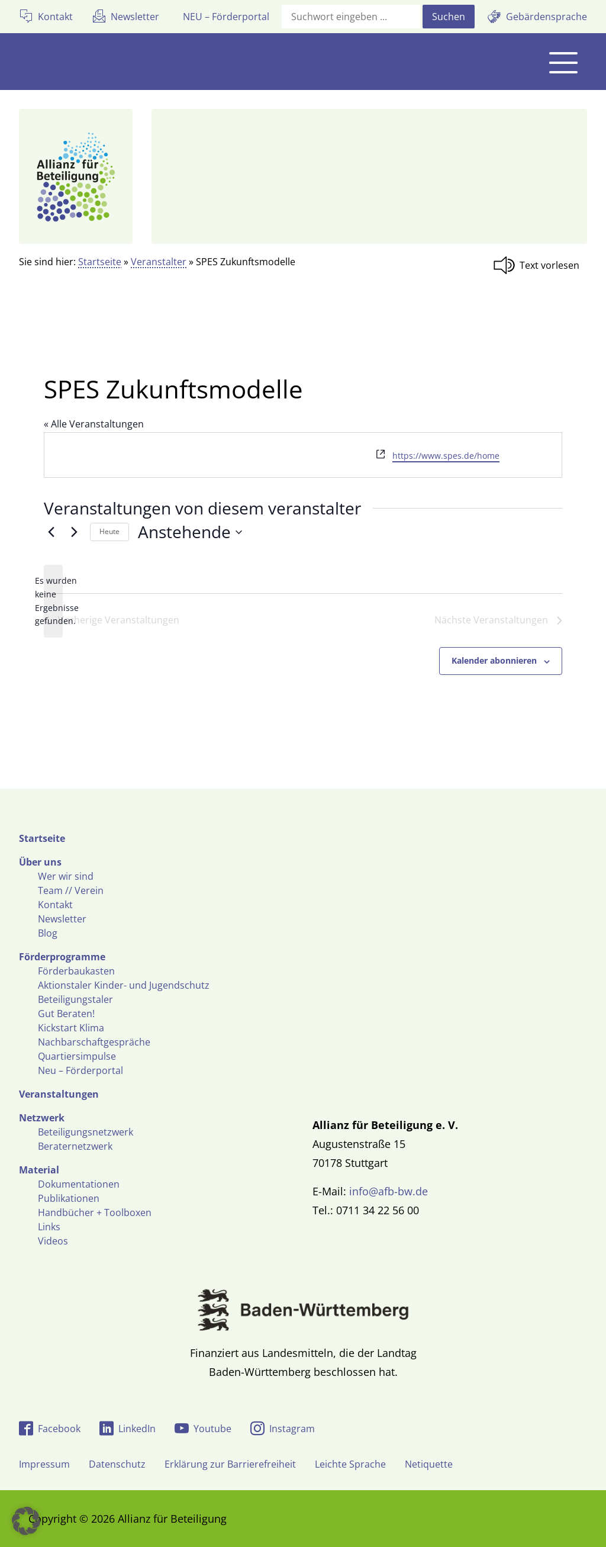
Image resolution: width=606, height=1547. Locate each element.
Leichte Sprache (350, 1464)
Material (39, 1169)
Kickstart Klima (71, 1027)
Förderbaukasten (76, 970)
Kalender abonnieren (494, 660)
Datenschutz (117, 1464)
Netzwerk (42, 1117)
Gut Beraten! (66, 1013)
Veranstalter (158, 261)
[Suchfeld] (351, 16)
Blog (47, 933)
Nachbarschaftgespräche (94, 1042)
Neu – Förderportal (80, 1070)
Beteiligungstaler (75, 999)
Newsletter (62, 918)
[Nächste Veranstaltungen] (74, 532)
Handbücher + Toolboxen (95, 1212)
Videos (53, 1240)
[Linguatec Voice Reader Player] (539, 265)
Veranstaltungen (59, 1094)
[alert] (53, 601)
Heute (109, 531)
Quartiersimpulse (77, 1056)
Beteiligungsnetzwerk (85, 1131)
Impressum (44, 1464)
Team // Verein (71, 890)
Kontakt (55, 904)
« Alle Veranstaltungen (94, 423)
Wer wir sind (66, 876)
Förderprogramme (62, 956)
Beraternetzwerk (75, 1146)
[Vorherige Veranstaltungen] (51, 532)
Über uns (40, 862)
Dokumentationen (79, 1184)
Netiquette (429, 1464)
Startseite (99, 261)
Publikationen (68, 1198)
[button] (26, 1521)
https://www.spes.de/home (445, 455)
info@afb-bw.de (388, 1191)
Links (49, 1226)
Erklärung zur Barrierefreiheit (230, 1464)
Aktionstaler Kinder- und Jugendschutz (123, 985)
